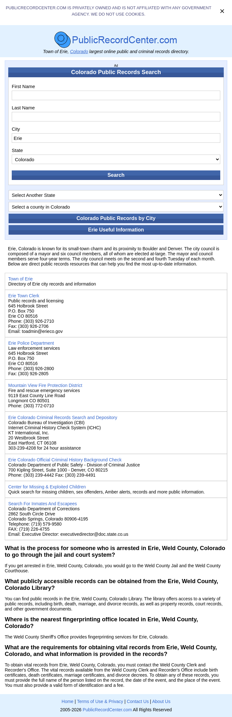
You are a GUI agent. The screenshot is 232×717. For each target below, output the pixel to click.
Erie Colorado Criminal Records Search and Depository (62, 417)
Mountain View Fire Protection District (45, 385)
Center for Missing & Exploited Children (47, 486)
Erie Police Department (31, 343)
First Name (23, 86)
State (17, 150)
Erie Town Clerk (23, 295)
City (16, 129)
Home (67, 701)
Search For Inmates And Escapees (42, 503)
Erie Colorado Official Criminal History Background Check (65, 459)
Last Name (23, 107)
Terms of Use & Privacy (100, 701)
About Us (161, 701)
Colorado (79, 51)
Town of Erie (20, 278)
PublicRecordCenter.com (107, 709)
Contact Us (138, 701)
